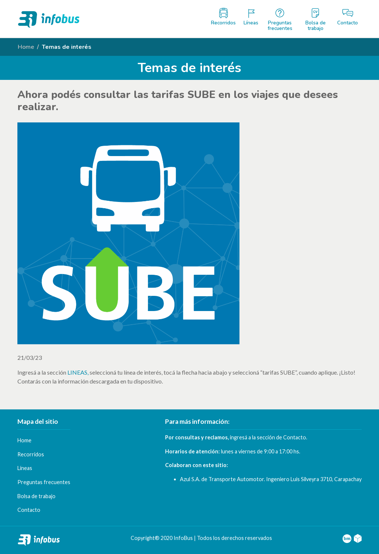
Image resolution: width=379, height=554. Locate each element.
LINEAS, (77, 372)
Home (26, 47)
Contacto (294, 437)
